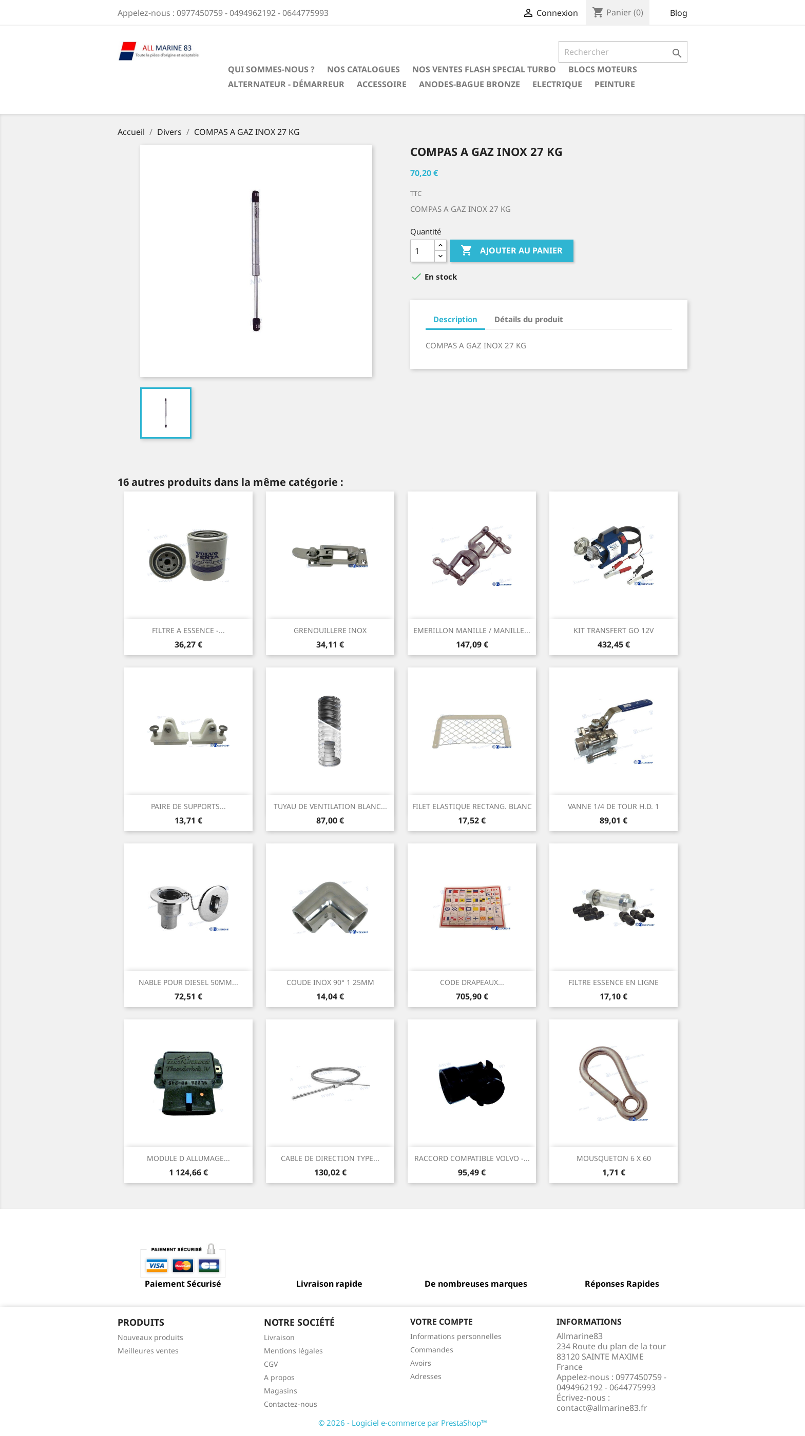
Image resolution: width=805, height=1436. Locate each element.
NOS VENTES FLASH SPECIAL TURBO (484, 69)
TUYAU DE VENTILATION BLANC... (330, 806)
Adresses (426, 1376)
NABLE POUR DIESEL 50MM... (188, 982)
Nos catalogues (363, 69)
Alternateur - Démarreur (286, 84)
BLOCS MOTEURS (602, 69)
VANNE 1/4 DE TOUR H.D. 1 (613, 806)
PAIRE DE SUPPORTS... (188, 806)
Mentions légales (293, 1350)
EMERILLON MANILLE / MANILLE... (471, 630)
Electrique (557, 84)
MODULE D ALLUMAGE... (188, 1158)
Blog (678, 12)
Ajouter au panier (512, 251)
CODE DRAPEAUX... (472, 982)
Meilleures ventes (148, 1350)
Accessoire (382, 84)
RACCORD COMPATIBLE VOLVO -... (472, 1158)
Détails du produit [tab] (528, 319)
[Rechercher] (623, 52)
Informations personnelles (456, 1336)
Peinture (615, 84)
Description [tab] (455, 319)
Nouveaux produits (150, 1337)
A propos (279, 1377)
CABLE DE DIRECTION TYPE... (330, 1158)
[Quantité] (422, 251)
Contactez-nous (290, 1404)
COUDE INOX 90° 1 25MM (330, 982)
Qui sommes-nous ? (271, 69)
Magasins (280, 1390)
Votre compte (441, 1321)
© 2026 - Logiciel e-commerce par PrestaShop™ (402, 1423)
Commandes (431, 1349)
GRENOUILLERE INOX (330, 630)
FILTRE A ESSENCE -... (188, 630)
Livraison (279, 1337)
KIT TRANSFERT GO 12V (613, 630)
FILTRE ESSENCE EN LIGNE (613, 982)
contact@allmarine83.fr (602, 1407)
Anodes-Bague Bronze (469, 84)
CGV (271, 1364)
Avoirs (420, 1363)
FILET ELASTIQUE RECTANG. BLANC (472, 806)
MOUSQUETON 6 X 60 (614, 1158)
